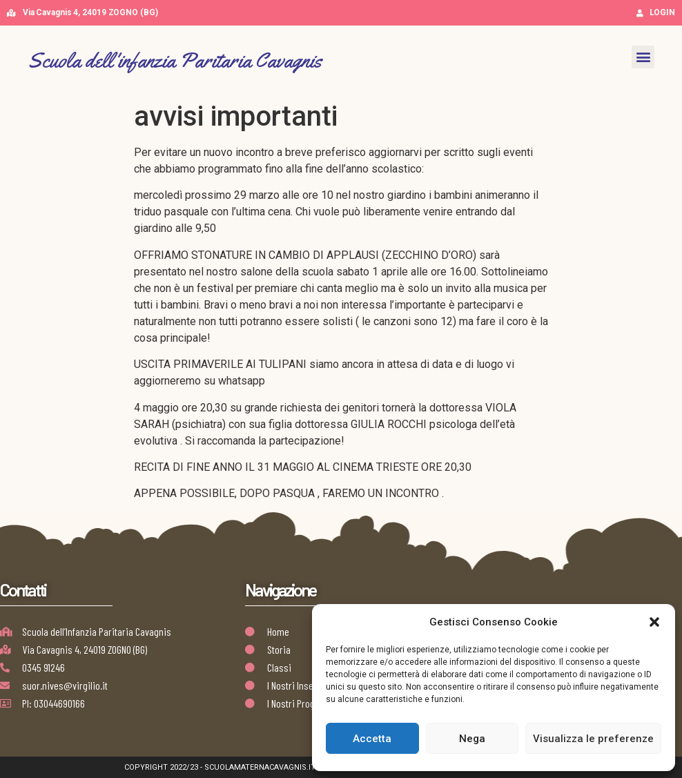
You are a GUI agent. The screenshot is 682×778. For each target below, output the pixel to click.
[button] (654, 622)
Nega (472, 738)
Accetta (372, 738)
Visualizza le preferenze (593, 738)
